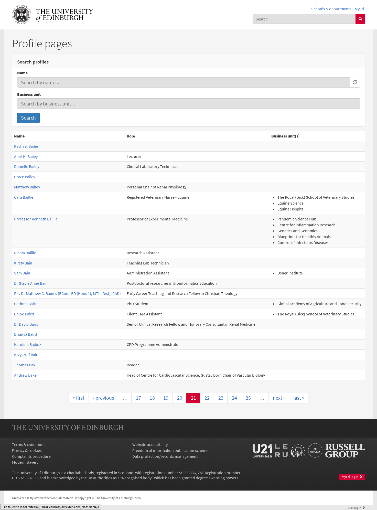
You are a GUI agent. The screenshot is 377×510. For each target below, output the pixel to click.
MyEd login (352, 477)
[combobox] (304, 19)
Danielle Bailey (26, 166)
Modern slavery (25, 462)
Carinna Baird (26, 303)
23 (220, 398)
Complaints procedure (31, 456)
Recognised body (137, 477)
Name (22, 72)
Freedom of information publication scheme (170, 450)
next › (279, 398)
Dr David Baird (26, 324)
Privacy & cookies (27, 450)
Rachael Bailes (26, 146)
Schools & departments (331, 8)
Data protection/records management (165, 456)
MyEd (359, 8)
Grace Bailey (24, 176)
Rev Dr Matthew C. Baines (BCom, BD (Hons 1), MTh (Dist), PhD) (67, 293)
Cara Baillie (23, 197)
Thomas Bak (24, 364)
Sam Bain (22, 272)
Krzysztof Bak (25, 354)
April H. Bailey (26, 156)
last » (298, 398)
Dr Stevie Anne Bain (31, 283)
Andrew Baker (26, 375)
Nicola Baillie (25, 252)
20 (179, 398)
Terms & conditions (28, 444)
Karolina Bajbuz (27, 344)
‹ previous (103, 398)
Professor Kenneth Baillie (36, 218)
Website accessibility (150, 444)
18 (152, 398)
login (356, 508)
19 (165, 398)
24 (234, 398)
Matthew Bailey (27, 186)
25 (248, 398)
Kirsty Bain (23, 262)
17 (138, 398)
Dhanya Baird (25, 334)
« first (78, 398)
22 (207, 398)
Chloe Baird (24, 313)
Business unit (29, 94)
